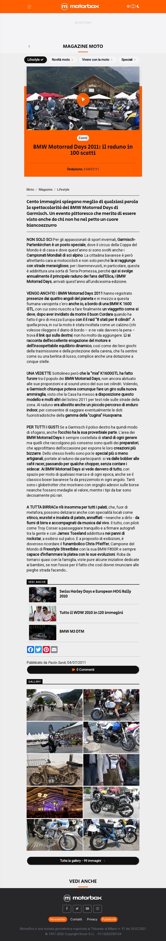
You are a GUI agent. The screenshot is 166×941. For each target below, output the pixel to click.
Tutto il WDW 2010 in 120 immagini (91, 613)
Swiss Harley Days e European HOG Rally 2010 (95, 594)
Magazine (46, 190)
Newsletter (58, 919)
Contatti (76, 919)
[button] (67, 909)
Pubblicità (109, 919)
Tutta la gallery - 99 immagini (83, 861)
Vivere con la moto (97, 60)
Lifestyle (35, 60)
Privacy (92, 919)
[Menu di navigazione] (29, 7)
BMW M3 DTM (72, 631)
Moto (30, 190)
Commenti (83, 670)
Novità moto (63, 60)
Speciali (129, 60)
